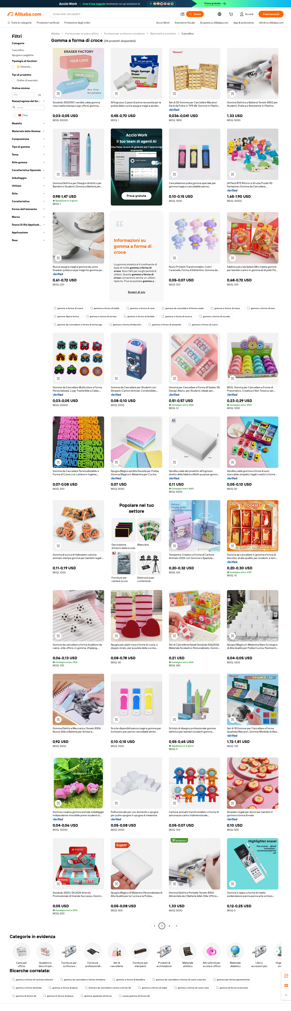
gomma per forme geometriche (231, 979)
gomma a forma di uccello (214, 316)
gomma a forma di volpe (152, 987)
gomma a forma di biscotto (125, 324)
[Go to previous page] (154, 926)
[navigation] (28, 480)
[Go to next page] (176, 926)
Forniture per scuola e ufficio (82, 33)
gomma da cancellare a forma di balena (82, 979)
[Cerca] (195, 14)
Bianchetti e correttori (163, 33)
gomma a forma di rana (140, 308)
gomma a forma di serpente (164, 324)
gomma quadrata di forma (96, 995)
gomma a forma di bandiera (128, 979)
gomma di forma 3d (24, 995)
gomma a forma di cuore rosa (191, 987)
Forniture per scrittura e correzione (124, 33)
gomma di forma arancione (232, 987)
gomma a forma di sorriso (101, 316)
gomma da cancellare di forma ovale (183, 308)
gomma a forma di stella (104, 308)
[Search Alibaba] (115, 14)
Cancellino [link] (188, 33)
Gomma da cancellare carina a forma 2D (108, 987)
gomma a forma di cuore (68, 308)
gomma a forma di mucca (176, 316)
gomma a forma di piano (63, 987)
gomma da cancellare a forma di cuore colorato (179, 979)
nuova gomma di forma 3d (134, 995)
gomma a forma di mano (225, 308)
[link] (286, 976)
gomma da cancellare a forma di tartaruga (78, 324)
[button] (182, 14)
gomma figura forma (66, 316)
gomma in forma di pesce (58, 995)
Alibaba (55, 33)
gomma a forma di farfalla (139, 316)
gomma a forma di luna (261, 308)
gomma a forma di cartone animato (32, 979)
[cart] (231, 14)
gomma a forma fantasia (27, 987)
